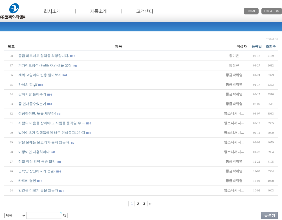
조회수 (271, 46)
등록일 (257, 46)
